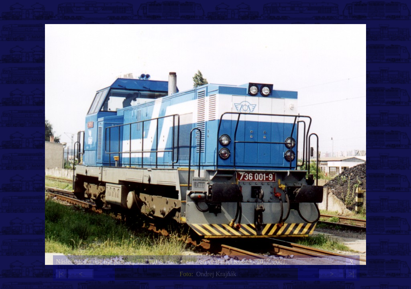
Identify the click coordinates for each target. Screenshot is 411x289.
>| (351, 274)
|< (61, 274)
